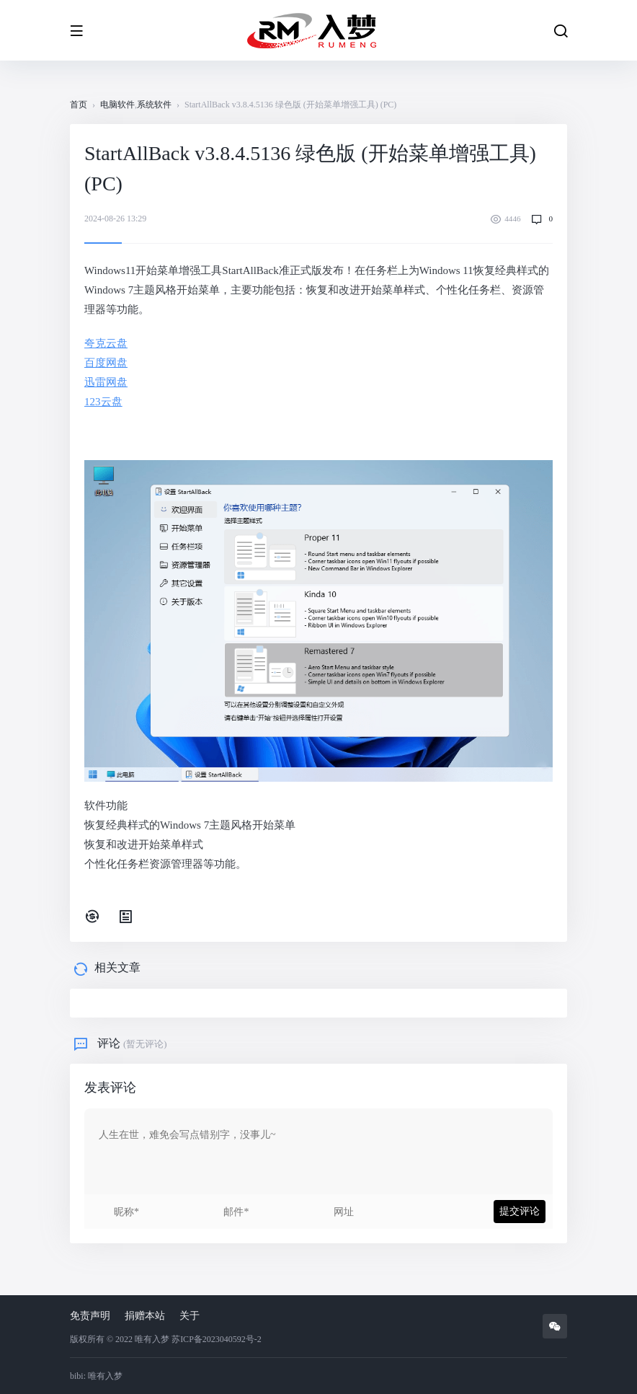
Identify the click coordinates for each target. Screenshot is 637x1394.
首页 (78, 105)
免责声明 (90, 1315)
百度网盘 (106, 363)
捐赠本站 (145, 1315)
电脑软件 (117, 105)
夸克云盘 (106, 343)
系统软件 (154, 105)
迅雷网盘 (106, 382)
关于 (189, 1315)
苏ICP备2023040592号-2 (217, 1339)
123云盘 (103, 401)
